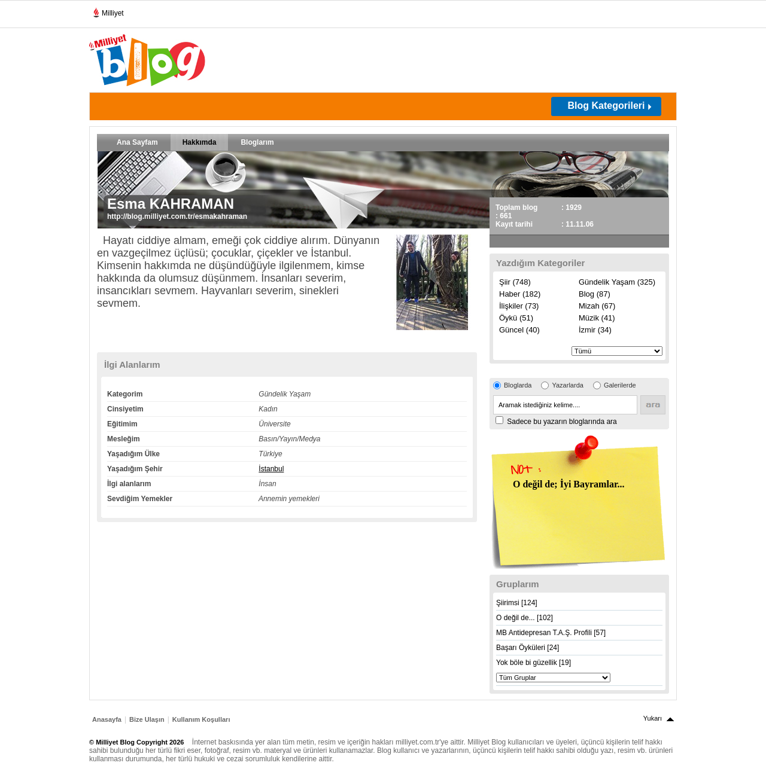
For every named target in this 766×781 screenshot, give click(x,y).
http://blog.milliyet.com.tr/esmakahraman (177, 216)
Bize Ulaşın (147, 719)
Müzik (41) (597, 317)
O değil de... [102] (524, 618)
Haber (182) (519, 293)
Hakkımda (200, 142)
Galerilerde (620, 385)
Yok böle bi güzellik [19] (533, 662)
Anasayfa (106, 719)
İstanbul (271, 469)
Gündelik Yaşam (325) (617, 281)
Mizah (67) (597, 305)
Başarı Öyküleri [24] (527, 647)
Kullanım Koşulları (201, 719)
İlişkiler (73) (519, 305)
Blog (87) (594, 293)
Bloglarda (517, 385)
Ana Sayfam (137, 142)
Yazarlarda (567, 385)
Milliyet (108, 10)
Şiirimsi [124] (516, 603)
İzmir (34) (595, 329)
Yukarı (652, 718)
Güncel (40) (519, 329)
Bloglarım (257, 142)
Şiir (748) (515, 281)
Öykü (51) (516, 317)
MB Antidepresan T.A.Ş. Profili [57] (551, 633)
